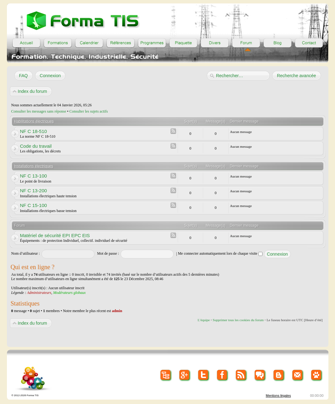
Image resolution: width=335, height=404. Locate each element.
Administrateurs (39, 292)
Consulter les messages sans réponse (38, 111)
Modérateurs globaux (69, 292)
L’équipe (203, 320)
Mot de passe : (108, 253)
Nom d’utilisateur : (25, 253)
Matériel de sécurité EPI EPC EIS (55, 235)
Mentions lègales (278, 395)
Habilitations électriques (34, 121)
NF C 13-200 (33, 190)
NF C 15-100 (33, 205)
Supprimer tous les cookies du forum (238, 320)
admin (117, 311)
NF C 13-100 (33, 175)
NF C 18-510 (33, 131)
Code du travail (36, 146)
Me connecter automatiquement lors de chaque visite (220, 253)
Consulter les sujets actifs (88, 111)
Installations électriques (33, 166)
